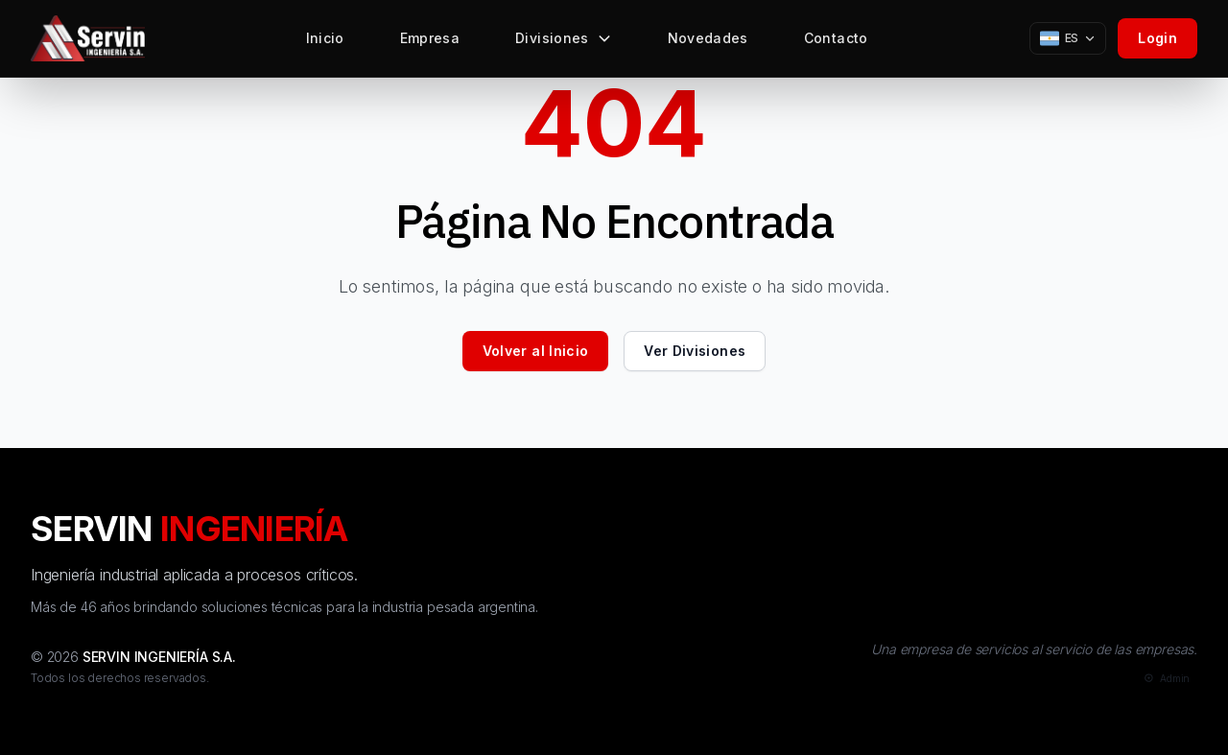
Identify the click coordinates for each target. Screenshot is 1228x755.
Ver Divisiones (694, 350)
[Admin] (1165, 679)
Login (1157, 38)
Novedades (708, 43)
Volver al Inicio (536, 350)
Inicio (325, 43)
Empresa (430, 43)
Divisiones (563, 43)
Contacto (836, 43)
